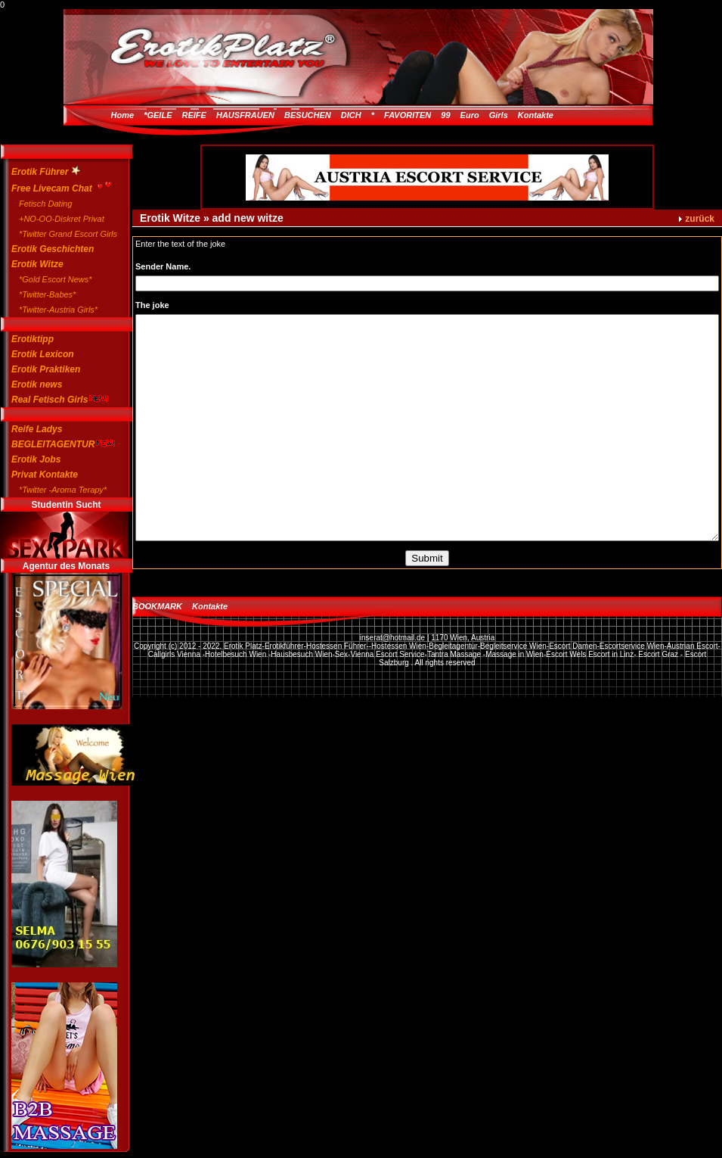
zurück (699, 218)
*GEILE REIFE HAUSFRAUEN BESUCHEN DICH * (259, 115)
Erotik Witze (37, 264)
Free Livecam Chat (58, 186)
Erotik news (36, 384)
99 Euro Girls (474, 115)
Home (123, 115)
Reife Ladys (36, 429)
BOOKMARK (157, 606)
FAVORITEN (407, 115)
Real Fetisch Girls (58, 399)
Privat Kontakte (44, 474)
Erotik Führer (45, 171)
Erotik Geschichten (52, 249)
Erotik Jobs (35, 459)
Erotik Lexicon (42, 354)
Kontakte (535, 115)
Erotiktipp (32, 339)
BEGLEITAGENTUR (58, 444)
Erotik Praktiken (45, 369)
